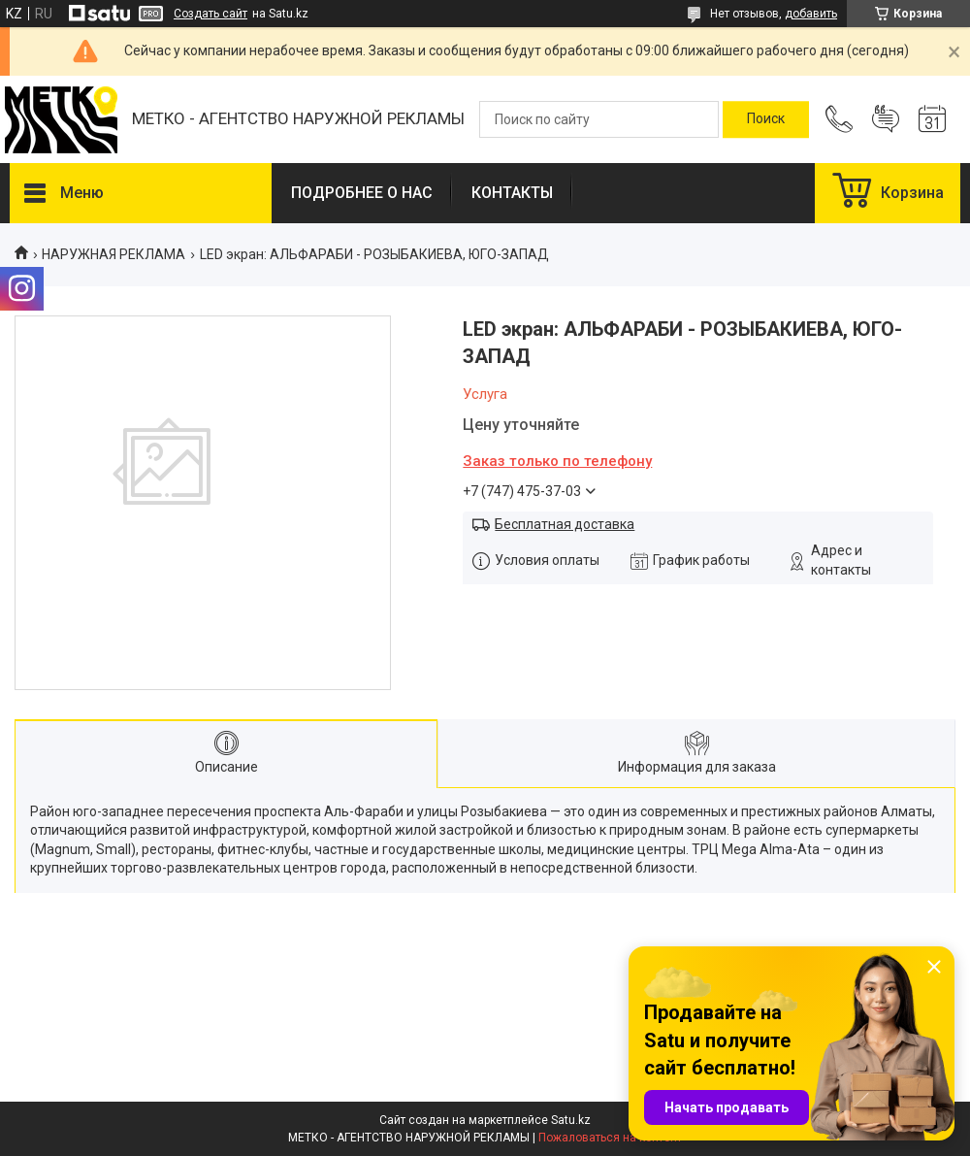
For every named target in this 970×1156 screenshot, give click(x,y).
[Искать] (766, 119)
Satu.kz (571, 1120)
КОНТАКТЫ (512, 192)
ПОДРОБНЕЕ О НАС (362, 192)
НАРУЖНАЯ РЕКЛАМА (113, 254)
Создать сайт (210, 13)
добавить (811, 13)
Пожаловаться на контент (610, 1137)
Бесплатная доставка (564, 524)
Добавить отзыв (885, 119)
